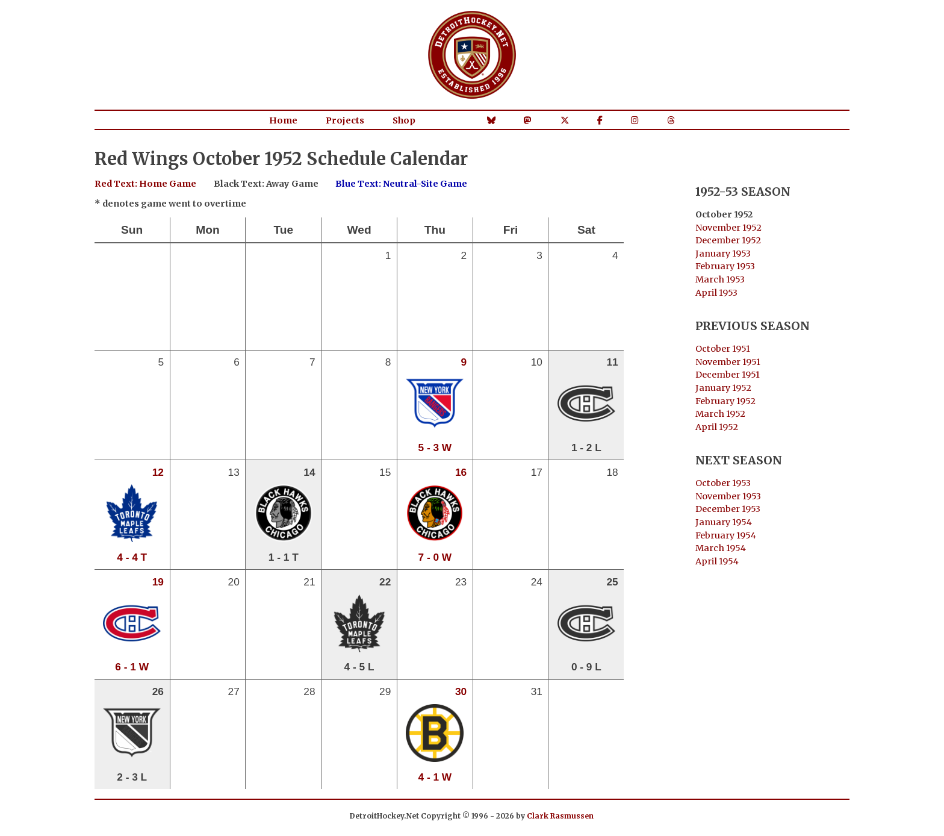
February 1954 (725, 535)
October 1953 (723, 483)
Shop (404, 120)
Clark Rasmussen (560, 815)
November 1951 (727, 362)
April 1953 (716, 292)
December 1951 (727, 374)
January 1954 (723, 522)
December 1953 (727, 509)
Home (283, 120)
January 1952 (723, 387)
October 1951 (722, 348)
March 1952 (720, 413)
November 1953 (728, 496)
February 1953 (725, 266)
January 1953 (723, 253)
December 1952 (728, 240)
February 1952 (725, 401)
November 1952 (728, 227)
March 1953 (720, 279)
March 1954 (720, 548)
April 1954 (717, 561)
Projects (345, 120)
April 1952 (716, 427)
